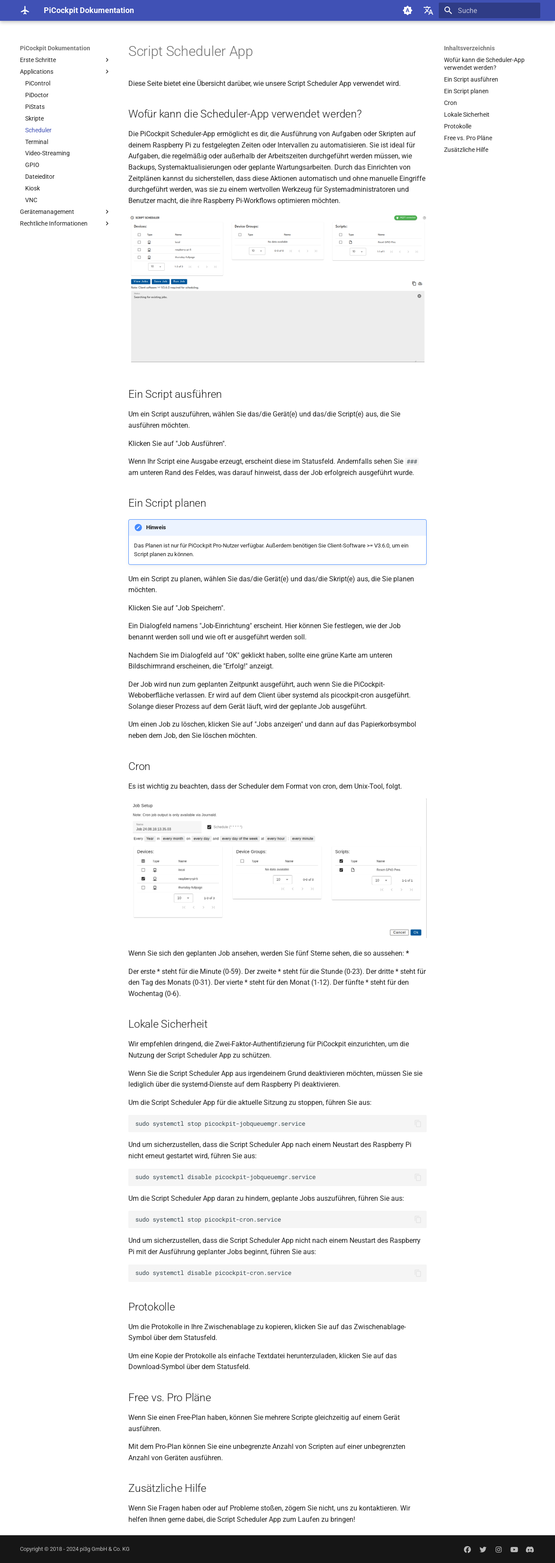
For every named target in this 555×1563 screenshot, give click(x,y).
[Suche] (489, 10)
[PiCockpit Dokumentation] (24, 10)
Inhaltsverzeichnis (469, 48)
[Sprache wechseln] (428, 10)
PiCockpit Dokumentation (55, 48)
